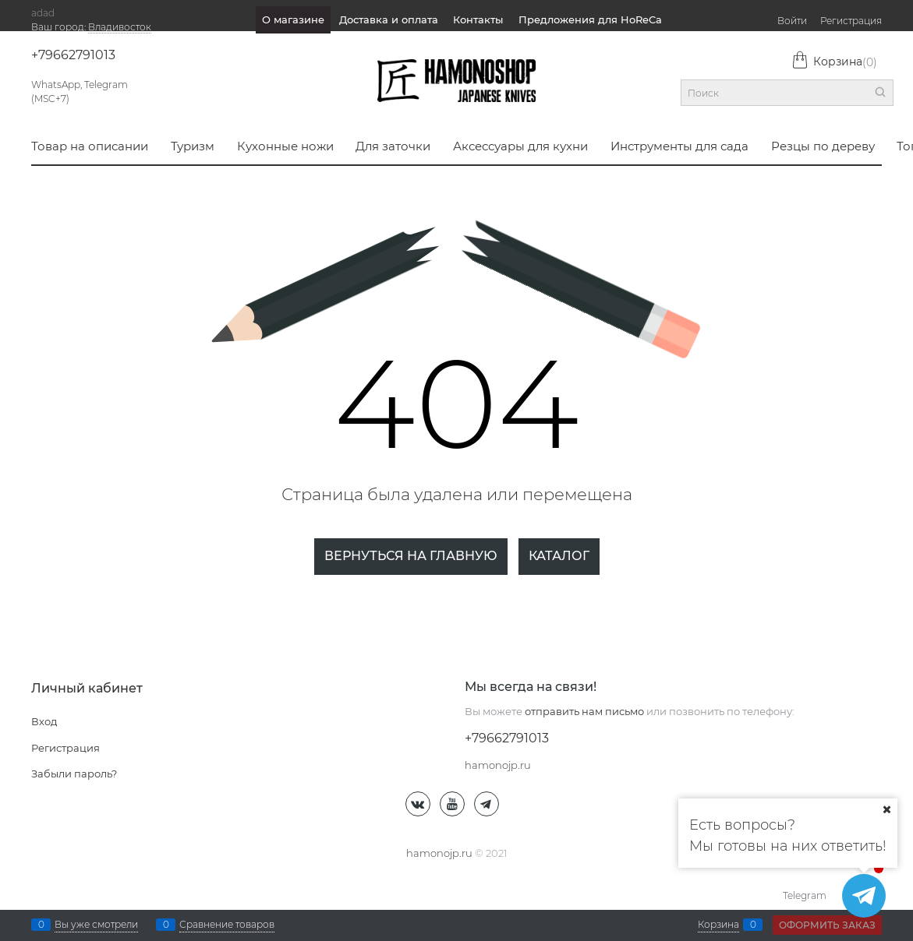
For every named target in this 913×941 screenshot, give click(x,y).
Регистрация (851, 20)
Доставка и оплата (388, 19)
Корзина (834, 62)
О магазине (293, 19)
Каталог (559, 555)
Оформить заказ (827, 925)
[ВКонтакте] (417, 803)
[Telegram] (486, 803)
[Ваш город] (886, 809)
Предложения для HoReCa (590, 19)
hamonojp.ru (439, 853)
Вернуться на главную (410, 555)
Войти (792, 20)
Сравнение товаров (226, 924)
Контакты (478, 19)
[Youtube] (452, 803)
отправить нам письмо (584, 711)
